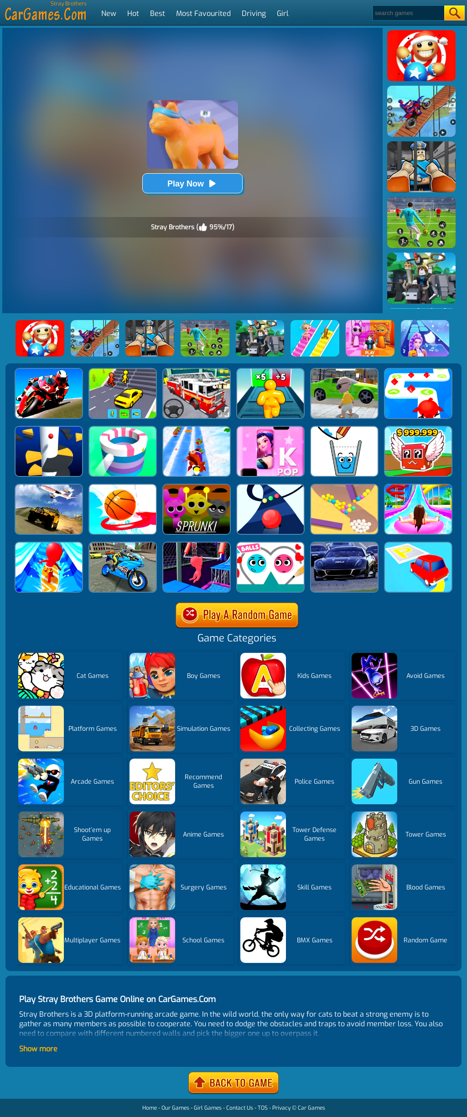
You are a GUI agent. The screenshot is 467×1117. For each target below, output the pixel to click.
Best (157, 13)
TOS (263, 1108)
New (108, 13)
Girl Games (208, 1108)
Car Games (311, 1108)
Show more (38, 1049)
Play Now (192, 183)
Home (149, 1108)
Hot (133, 13)
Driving (254, 13)
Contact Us (239, 1108)
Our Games (175, 1108)
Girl (283, 13)
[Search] (408, 13)
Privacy (281, 1108)
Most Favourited (203, 13)
